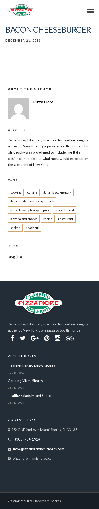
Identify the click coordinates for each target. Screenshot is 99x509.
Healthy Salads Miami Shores (30, 395)
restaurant (65, 219)
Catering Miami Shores (25, 381)
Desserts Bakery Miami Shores (31, 366)
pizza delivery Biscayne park (29, 210)
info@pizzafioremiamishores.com (38, 449)
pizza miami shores (23, 219)
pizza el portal (64, 210)
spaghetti (32, 228)
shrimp (15, 228)
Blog (11, 257)
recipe (47, 219)
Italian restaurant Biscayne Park (32, 201)
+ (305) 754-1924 (26, 439)
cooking (15, 192)
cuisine (32, 192)
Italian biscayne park (57, 192)
